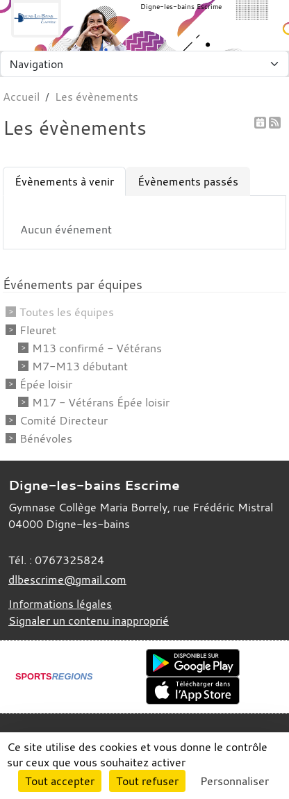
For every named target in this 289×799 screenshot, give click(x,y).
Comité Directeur (63, 420)
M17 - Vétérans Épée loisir (101, 402)
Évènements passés (188, 181)
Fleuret (37, 330)
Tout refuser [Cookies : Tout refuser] (147, 781)
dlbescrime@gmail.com (67, 579)
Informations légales (60, 603)
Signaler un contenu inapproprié (88, 620)
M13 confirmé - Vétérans (97, 348)
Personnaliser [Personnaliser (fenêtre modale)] (234, 781)
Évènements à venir (64, 181)
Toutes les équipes (66, 312)
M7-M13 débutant (80, 366)
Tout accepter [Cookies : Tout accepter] (59, 781)
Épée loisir (45, 384)
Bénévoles (45, 438)
